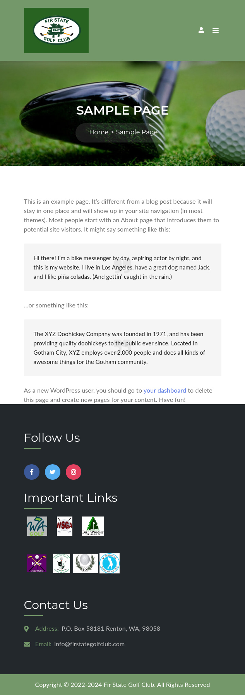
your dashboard (165, 390)
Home (98, 132)
